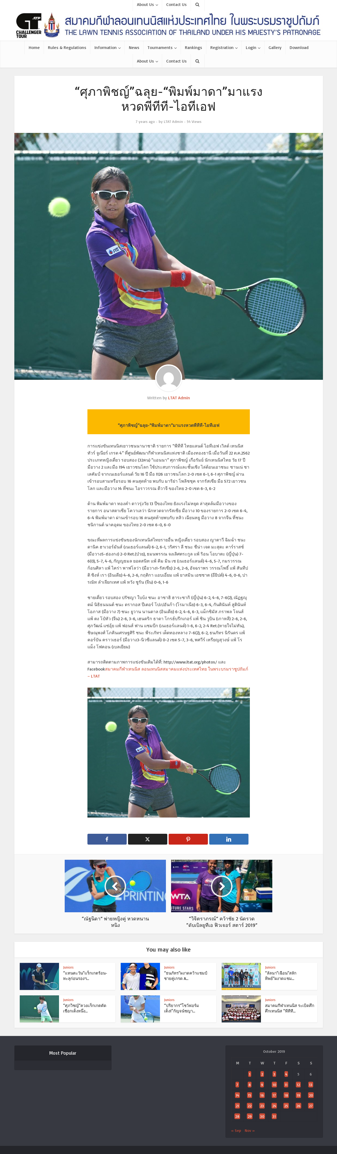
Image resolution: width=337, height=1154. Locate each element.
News (134, 47)
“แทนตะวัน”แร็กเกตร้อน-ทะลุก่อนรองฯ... (85, 975)
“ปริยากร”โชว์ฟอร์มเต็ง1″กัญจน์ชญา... (181, 1008)
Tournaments (160, 47)
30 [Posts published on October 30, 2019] (262, 1116)
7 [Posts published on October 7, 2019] (237, 1084)
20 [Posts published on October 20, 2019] (311, 1095)
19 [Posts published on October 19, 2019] (298, 1095)
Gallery (275, 47)
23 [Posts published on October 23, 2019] (262, 1105)
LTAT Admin (173, 121)
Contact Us (176, 61)
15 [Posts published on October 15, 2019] (249, 1095)
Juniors (68, 967)
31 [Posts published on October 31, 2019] (274, 1116)
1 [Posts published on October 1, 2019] (249, 1074)
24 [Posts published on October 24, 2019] (274, 1105)
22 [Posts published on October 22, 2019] (249, 1105)
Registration (222, 47)
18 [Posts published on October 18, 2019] (286, 1095)
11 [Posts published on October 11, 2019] (286, 1084)
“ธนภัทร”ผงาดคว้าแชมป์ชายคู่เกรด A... (185, 975)
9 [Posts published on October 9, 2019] (262, 1084)
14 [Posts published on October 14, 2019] (237, 1095)
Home (34, 47)
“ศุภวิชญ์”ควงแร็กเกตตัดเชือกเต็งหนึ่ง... (84, 1008)
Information (105, 47)
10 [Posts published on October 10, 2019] (274, 1084)
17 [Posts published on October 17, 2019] (274, 1095)
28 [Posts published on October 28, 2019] (237, 1116)
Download (299, 47)
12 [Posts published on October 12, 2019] (298, 1084)
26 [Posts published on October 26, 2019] (298, 1105)
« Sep (236, 1130)
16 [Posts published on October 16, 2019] (262, 1095)
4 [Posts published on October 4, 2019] (286, 1074)
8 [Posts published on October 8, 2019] (249, 1084)
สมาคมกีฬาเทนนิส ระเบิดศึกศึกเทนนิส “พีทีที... (289, 1008)
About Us (145, 61)
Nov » (250, 1130)
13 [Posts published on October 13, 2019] (310, 1084)
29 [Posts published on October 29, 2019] (250, 1116)
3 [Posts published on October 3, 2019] (274, 1074)
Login (251, 47)
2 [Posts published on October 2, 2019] (262, 1074)
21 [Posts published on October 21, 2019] (237, 1105)
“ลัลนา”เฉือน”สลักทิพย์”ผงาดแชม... (280, 975)
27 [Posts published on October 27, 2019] (311, 1105)
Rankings (193, 47)
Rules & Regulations (67, 47)
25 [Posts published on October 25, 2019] (286, 1105)
